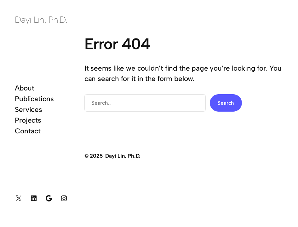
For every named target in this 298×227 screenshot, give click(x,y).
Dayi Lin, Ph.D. (41, 20)
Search (225, 103)
